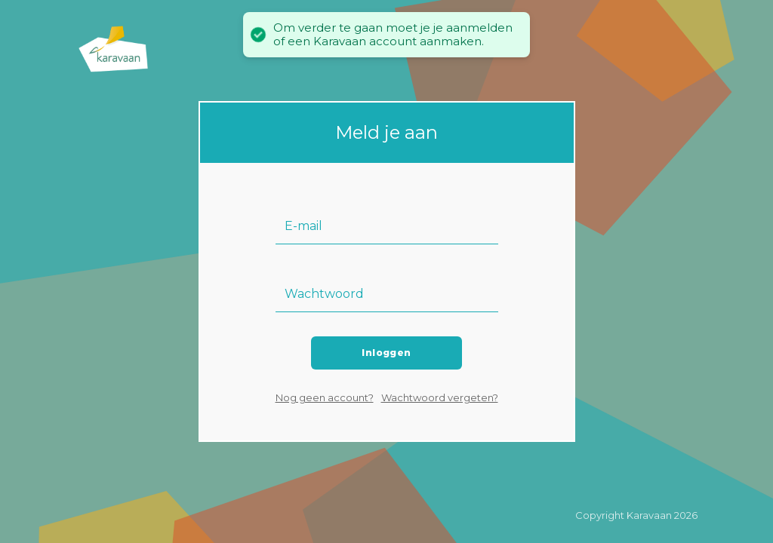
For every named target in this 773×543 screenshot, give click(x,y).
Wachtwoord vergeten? (439, 397)
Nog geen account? (325, 397)
